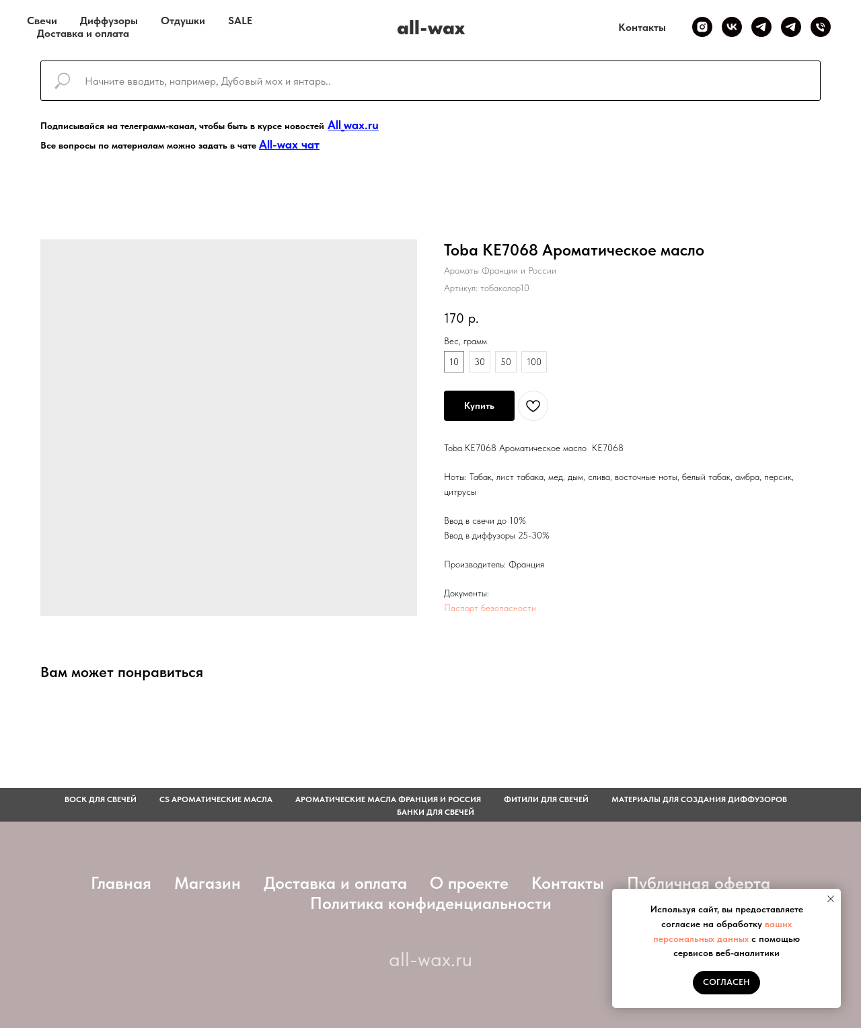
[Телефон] (821, 27)
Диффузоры (109, 20)
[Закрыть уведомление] (830, 899)
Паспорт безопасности (490, 607)
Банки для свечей (435, 812)
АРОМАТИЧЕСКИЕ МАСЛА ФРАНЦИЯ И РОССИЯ (388, 799)
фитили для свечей (546, 799)
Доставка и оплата (83, 33)
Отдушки (183, 20)
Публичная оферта (698, 883)
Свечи (42, 20)
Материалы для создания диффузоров (699, 799)
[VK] (732, 27)
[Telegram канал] (761, 27)
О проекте (469, 883)
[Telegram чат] (791, 27)
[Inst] (702, 27)
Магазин (207, 883)
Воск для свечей (101, 799)
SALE (240, 20)
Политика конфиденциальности (431, 903)
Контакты (642, 27)
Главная (121, 883)
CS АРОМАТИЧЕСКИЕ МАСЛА (215, 799)
